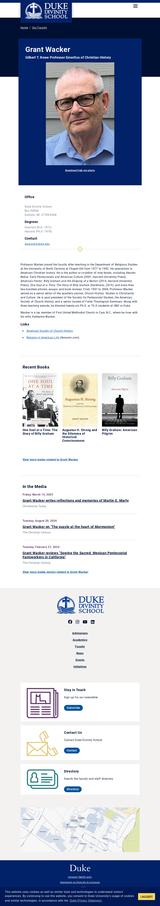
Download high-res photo (80, 170)
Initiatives (80, 666)
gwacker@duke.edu (37, 244)
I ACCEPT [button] (146, 896)
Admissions (80, 633)
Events (80, 660)
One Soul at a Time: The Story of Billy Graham (40, 431)
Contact (73, 750)
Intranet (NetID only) (80, 877)
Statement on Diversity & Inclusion (80, 882)
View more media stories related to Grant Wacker (55, 572)
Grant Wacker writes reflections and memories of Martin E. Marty (76, 500)
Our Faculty (39, 27)
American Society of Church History (50, 331)
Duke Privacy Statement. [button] (86, 900)
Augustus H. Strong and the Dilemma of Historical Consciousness (79, 435)
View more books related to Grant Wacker (50, 459)
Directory (74, 789)
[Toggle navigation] (135, 6)
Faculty (80, 646)
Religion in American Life (43, 337)
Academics (80, 640)
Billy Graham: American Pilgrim (119, 431)
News (80, 653)
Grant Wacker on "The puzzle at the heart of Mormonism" (69, 527)
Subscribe (75, 707)
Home (24, 27)
